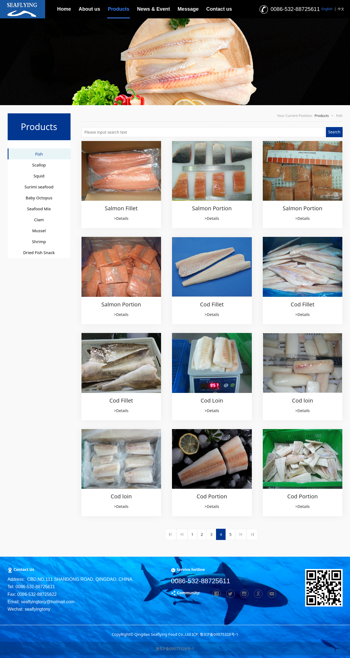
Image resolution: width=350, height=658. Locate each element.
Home (64, 9)
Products (118, 9)
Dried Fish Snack (39, 252)
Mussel (39, 230)
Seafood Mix (39, 208)
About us (89, 9)
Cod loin (302, 400)
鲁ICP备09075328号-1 (175, 648)
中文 (341, 9)
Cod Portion (212, 496)
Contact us (219, 9)
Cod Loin (212, 400)
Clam (39, 219)
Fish (39, 154)
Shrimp (39, 241)
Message (188, 9)
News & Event (153, 9)
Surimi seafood (39, 186)
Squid (39, 176)
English (327, 9)
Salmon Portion (212, 208)
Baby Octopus (39, 197)
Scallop (39, 165)
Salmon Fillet (121, 208)
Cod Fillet (212, 304)
